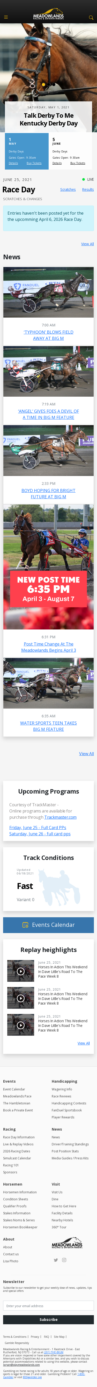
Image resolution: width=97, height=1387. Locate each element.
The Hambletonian (16, 1103)
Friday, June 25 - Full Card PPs (37, 827)
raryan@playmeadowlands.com (21, 1365)
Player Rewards (63, 1117)
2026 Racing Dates (16, 1151)
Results (88, 189)
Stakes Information (17, 1213)
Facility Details (62, 1213)
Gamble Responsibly (17, 1343)
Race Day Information (19, 1137)
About (7, 1247)
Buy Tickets (34, 163)
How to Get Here (64, 1206)
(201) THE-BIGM (53, 1352)
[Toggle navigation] (6, 17)
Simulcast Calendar (17, 1158)
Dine (55, 1199)
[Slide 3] (54, 84)
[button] (90, 17)
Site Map (59, 1336)
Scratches (68, 189)
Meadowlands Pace (17, 1096)
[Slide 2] (48, 84)
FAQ (46, 1336)
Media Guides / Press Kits (70, 1158)
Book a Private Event (18, 1110)
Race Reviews (61, 1096)
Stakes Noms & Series (19, 1220)
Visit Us (57, 1192)
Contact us (11, 1254)
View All (87, 243)
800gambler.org (32, 1377)
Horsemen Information (20, 1192)
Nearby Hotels (62, 1220)
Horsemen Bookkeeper (20, 1227)
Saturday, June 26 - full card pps (40, 834)
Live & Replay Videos (18, 1144)
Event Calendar (14, 1089)
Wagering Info (62, 1089)
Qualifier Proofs (14, 1206)
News (56, 1137)
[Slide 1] (43, 84)
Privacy (35, 1336)
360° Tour (59, 1227)
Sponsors (10, 1172)
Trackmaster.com (60, 817)
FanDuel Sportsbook (67, 1110)
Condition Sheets (15, 1199)
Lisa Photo (10, 1261)
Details (13, 163)
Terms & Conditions (14, 1336)
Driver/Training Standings (70, 1144)
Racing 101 (11, 1165)
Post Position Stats (65, 1151)
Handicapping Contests (69, 1103)
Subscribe (49, 1319)
